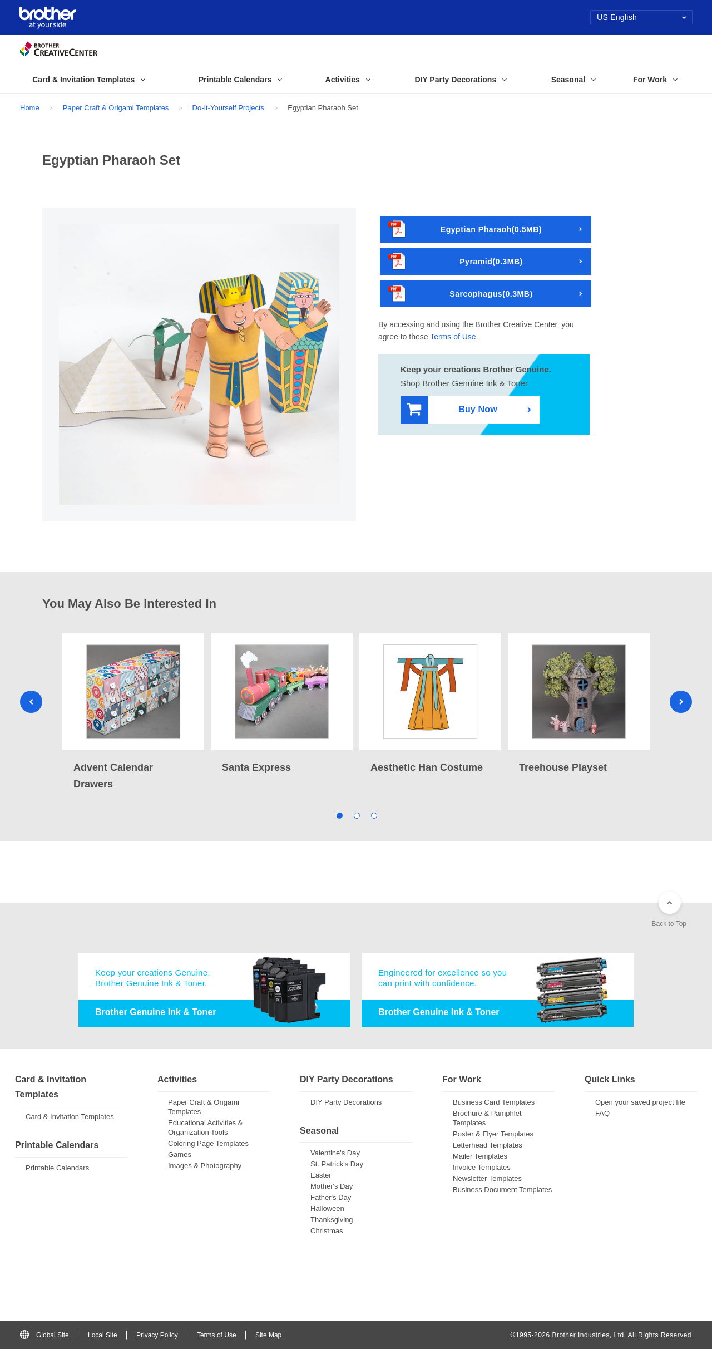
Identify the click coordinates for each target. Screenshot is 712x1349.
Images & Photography (204, 1165)
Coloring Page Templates (208, 1143)
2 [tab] (356, 814)
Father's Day (330, 1197)
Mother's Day (331, 1186)
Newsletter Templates (487, 1178)
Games (179, 1154)
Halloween (327, 1208)
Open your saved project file (640, 1102)
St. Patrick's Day (336, 1164)
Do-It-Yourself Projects (228, 108)
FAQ (602, 1113)
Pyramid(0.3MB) (455, 261)
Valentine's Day (335, 1153)
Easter (321, 1175)
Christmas (326, 1231)
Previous (31, 702)
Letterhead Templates (487, 1145)
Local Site (102, 1335)
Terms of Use (453, 336)
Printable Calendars (57, 1168)
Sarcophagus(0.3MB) (460, 294)
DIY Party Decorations (346, 1102)
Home (29, 108)
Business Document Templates (502, 1189)
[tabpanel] (133, 712)
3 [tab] (373, 814)
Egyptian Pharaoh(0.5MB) (465, 229)
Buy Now (452, 409)
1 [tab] (339, 814)
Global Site (44, 1335)
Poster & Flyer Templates (493, 1134)
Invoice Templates (482, 1167)
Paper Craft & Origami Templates (116, 108)
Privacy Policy (157, 1335)
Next (681, 702)
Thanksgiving (331, 1219)
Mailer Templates (480, 1156)
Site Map (268, 1335)
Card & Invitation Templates (70, 1116)
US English (641, 17)
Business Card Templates (494, 1102)
